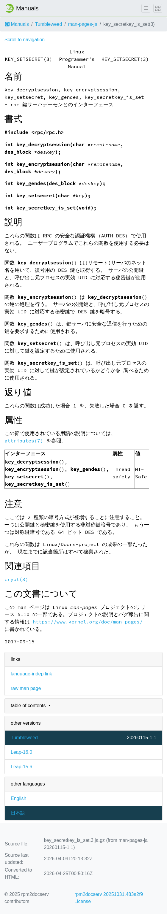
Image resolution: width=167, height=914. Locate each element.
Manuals (17, 24)
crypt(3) (16, 579)
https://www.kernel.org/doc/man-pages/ (88, 622)
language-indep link (31, 673)
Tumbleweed (48, 24)
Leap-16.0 (21, 752)
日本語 (18, 812)
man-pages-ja (82, 24)
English (18, 798)
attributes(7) (23, 441)
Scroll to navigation (24, 39)
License (82, 901)
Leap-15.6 (21, 766)
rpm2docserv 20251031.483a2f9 (108, 894)
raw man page (26, 688)
